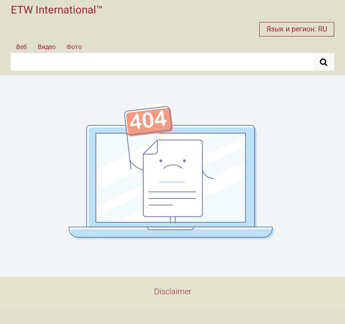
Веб (21, 46)
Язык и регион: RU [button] (296, 29)
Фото (74, 46)
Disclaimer (172, 291)
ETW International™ (57, 10)
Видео (47, 46)
